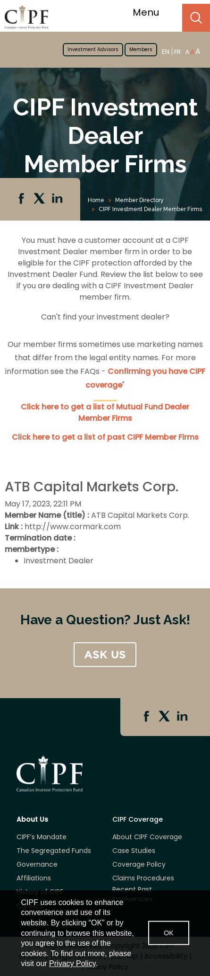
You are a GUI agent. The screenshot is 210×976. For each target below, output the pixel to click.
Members (140, 49)
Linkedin (58, 199)
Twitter (40, 199)
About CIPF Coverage (147, 837)
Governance (37, 864)
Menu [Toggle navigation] (152, 12)
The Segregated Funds (54, 850)
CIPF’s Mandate (42, 837)
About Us (32, 819)
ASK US (105, 654)
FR (177, 51)
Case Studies (133, 850)
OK (168, 933)
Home (96, 200)
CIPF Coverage (137, 819)
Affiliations (34, 878)
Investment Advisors (92, 49)
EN (165, 51)
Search (196, 18)
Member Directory (139, 200)
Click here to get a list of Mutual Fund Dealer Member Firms (105, 412)
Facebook (22, 199)
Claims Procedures (143, 878)
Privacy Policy (72, 963)
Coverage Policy (139, 864)
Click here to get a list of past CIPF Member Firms (105, 437)
